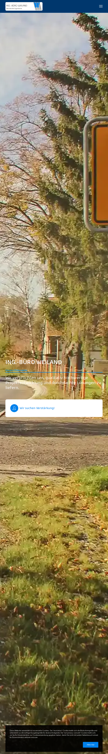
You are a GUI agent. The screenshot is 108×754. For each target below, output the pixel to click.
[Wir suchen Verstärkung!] (54, 408)
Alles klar (90, 745)
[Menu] (100, 6)
